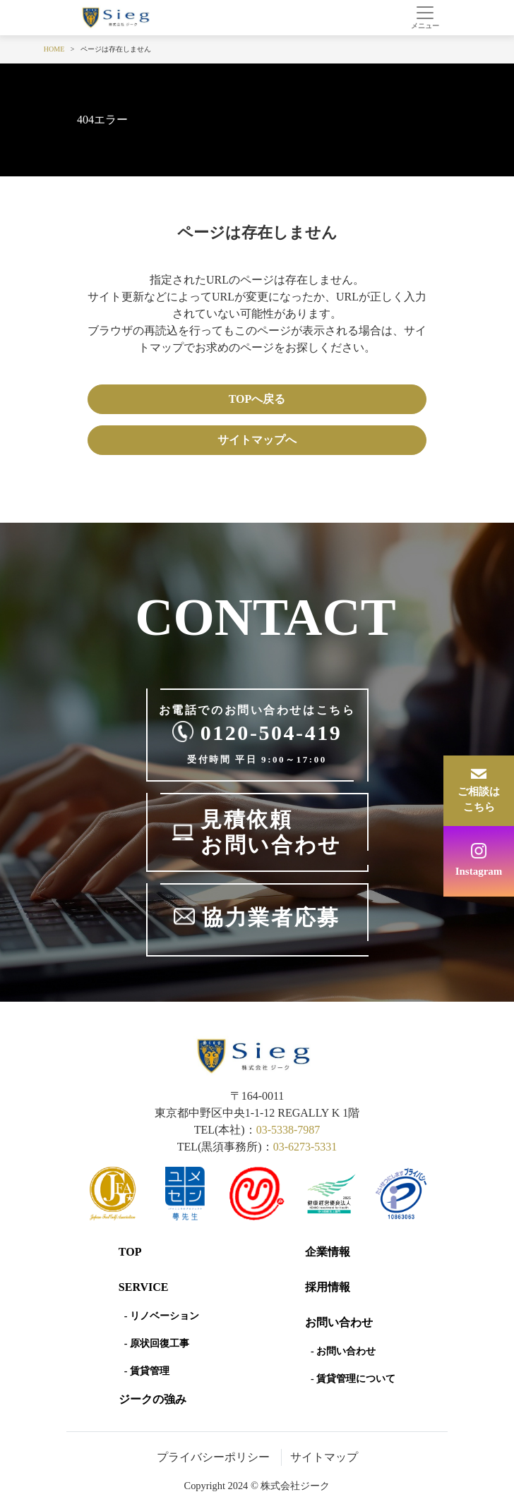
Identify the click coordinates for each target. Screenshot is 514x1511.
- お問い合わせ (343, 1351)
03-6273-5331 (305, 1147)
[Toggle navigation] (425, 17)
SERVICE (144, 1287)
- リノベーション (161, 1316)
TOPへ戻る (257, 399)
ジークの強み (152, 1399)
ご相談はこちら (479, 799)
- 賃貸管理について (353, 1378)
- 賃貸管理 (146, 1371)
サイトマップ (324, 1457)
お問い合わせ (339, 1322)
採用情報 (327, 1287)
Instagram (479, 871)
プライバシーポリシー (213, 1457)
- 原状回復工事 (156, 1343)
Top (130, 1252)
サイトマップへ (257, 440)
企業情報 (327, 1252)
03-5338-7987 (288, 1130)
